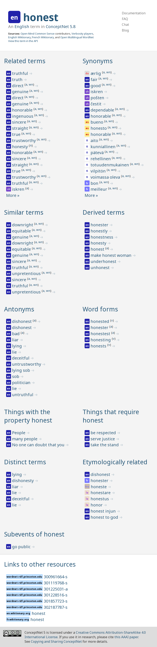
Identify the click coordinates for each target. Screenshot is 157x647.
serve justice (103, 439)
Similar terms (23, 212)
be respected (104, 432)
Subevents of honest (34, 534)
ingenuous (23, 116)
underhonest (104, 261)
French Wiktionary (43, 37)
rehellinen (101, 158)
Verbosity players (82, 33)
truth (18, 79)
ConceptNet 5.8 (60, 26)
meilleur (99, 189)
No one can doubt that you (38, 444)
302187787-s (55, 607)
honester (100, 225)
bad (16, 333)
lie (15, 352)
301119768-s (55, 583)
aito (95, 140)
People (19, 432)
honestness (102, 237)
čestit (96, 104)
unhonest (101, 267)
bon (95, 183)
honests (99, 346)
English (22, 26)
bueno (97, 122)
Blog (125, 30)
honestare (101, 492)
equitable (22, 231)
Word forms (100, 309)
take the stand (105, 444)
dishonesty (23, 480)
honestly (100, 231)
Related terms (24, 61)
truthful (20, 73)
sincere (19, 122)
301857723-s (55, 601)
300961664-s (55, 576)
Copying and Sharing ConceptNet (56, 641)
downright (23, 225)
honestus (100, 499)
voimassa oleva (106, 177)
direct (18, 85)
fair (95, 79)
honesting (101, 340)
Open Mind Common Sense (38, 33)
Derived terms (103, 212)
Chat (125, 24)
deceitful (21, 358)
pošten (98, 97)
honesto (99, 128)
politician (21, 382)
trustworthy (24, 140)
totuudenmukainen (110, 165)
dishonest (22, 321)
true (16, 134)
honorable (23, 110)
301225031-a (56, 589)
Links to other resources (40, 564)
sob (16, 376)
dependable (103, 110)
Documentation (134, 13)
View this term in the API (23, 41)
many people (25, 439)
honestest (101, 333)
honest (40, 17)
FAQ (125, 19)
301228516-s (55, 595)
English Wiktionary (19, 37)
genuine (20, 91)
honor (97, 505)
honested (100, 321)
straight (20, 128)
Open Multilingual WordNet (77, 37)
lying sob (21, 370)
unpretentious (27, 273)
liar (16, 340)
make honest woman (111, 255)
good (96, 85)
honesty (20, 146)
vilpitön (99, 171)
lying (17, 346)
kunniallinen (104, 146)
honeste (99, 486)
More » (12, 195)
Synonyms (98, 61)
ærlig (96, 73)
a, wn (29, 84)
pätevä (98, 152)
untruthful (23, 394)
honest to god (105, 517)
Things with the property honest (28, 416)
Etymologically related (115, 462)
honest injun (104, 511)
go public (21, 546)
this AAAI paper (126, 637)
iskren (18, 189)
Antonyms (19, 309)
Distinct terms (25, 462)
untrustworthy (27, 364)
